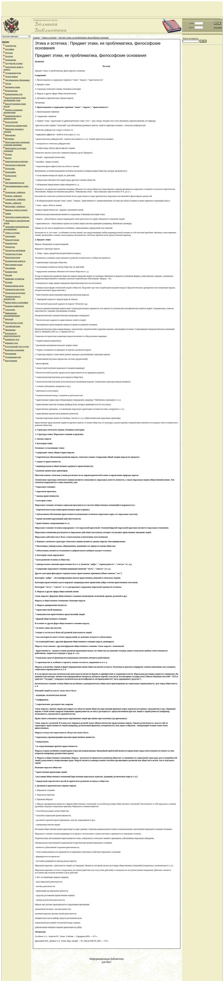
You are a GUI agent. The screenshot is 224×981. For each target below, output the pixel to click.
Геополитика (10, 60)
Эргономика (10, 236)
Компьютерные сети (13, 94)
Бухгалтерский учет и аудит (17, 346)
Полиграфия (10, 172)
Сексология (10, 309)
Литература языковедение (16, 125)
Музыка (8, 154)
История (8, 282)
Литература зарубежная (15, 250)
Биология (9, 319)
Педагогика (10, 168)
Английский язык (12, 326)
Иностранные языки (13, 264)
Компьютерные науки (14, 286)
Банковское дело (12, 339)
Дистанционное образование (17, 80)
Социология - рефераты (15, 199)
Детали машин (11, 76)
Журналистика (11, 90)
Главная (36, 37)
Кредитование (11, 360)
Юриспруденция (12, 240)
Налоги (8, 158)
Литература (10, 247)
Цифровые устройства (14, 279)
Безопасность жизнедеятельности (12, 334)
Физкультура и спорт (14, 323)
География (9, 49)
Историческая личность (15, 261)
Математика (10, 135)
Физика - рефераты (13, 203)
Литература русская (13, 254)
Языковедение (11, 243)
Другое (8, 83)
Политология (10, 175)
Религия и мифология (14, 306)
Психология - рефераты (15, 192)
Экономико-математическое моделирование (16, 227)
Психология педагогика (15, 293)
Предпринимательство (14, 183)
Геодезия (9, 53)
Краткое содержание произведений (13, 111)
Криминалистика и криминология (12, 117)
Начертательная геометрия (16, 161)
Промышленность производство (12, 297)
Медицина (9, 139)
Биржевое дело (11, 343)
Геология (9, 56)
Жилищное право (12, 87)
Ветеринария (10, 353)
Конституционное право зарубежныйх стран (15, 99)
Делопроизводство (13, 73)
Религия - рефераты (13, 196)
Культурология (11, 122)
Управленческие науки (14, 289)
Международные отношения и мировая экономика (16, 143)
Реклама (8, 275)
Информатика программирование (12, 314)
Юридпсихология (12, 257)
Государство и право (14, 63)
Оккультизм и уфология (15, 165)
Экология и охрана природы (17, 217)
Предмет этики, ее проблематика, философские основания (84, 37)
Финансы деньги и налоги (16, 210)
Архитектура (10, 45)
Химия (8, 213)
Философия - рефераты (15, 206)
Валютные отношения (14, 350)
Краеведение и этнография (16, 302)
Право (7, 179)
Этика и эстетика (12, 233)
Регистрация (218, 27)
